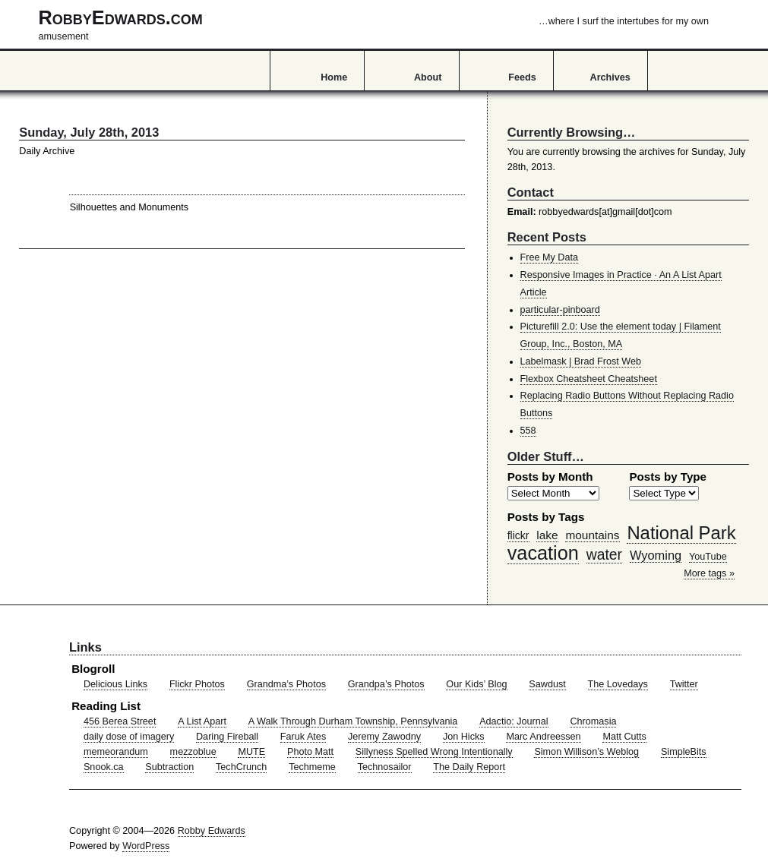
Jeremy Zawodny (384, 736)
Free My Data (549, 257)
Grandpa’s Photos (386, 684)
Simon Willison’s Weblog (586, 751)
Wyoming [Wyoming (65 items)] (655, 555)
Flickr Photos (197, 684)
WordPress (145, 846)
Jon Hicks (464, 736)
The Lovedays (618, 684)
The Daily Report (469, 767)
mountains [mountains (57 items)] (592, 535)
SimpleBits (683, 751)
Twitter (684, 684)
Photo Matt (310, 751)
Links (85, 647)
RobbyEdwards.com (374, 24)
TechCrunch (241, 767)
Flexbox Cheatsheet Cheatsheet (588, 379)
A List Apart (202, 721)
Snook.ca (104, 767)
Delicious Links (115, 684)
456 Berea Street (120, 721)
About (427, 77)
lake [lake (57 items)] (547, 535)
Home (334, 77)
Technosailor (385, 767)
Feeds (522, 77)
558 (528, 430)
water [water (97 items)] (604, 554)
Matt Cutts (624, 736)
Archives (610, 77)
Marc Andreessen (543, 736)
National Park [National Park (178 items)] (681, 532)
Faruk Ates (303, 736)
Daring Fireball (227, 736)
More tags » (709, 573)
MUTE (251, 751)
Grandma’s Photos (286, 684)
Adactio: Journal (513, 721)
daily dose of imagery (129, 736)
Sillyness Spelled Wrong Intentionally (434, 751)
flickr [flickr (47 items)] (518, 535)
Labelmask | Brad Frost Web (581, 361)
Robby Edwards (211, 830)
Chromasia (593, 721)
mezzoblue (193, 751)
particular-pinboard (560, 310)
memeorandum (116, 751)
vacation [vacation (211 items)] (543, 552)
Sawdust (547, 684)
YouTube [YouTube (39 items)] (708, 556)
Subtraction (169, 767)
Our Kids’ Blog (476, 684)
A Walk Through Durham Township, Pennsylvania (353, 721)
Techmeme (312, 767)
